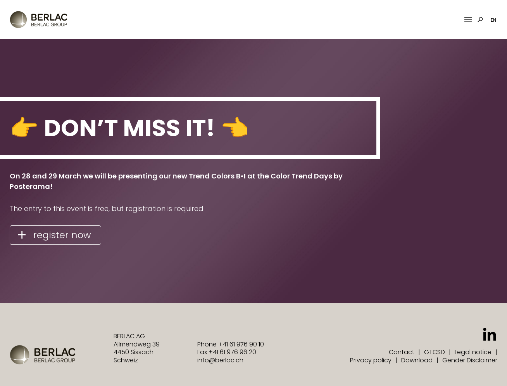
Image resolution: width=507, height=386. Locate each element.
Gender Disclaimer (469, 360)
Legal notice (473, 352)
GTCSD (434, 352)
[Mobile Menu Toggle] (468, 19)
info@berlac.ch (220, 360)
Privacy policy (370, 360)
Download (417, 360)
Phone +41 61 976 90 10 (230, 344)
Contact (401, 352)
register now (62, 234)
